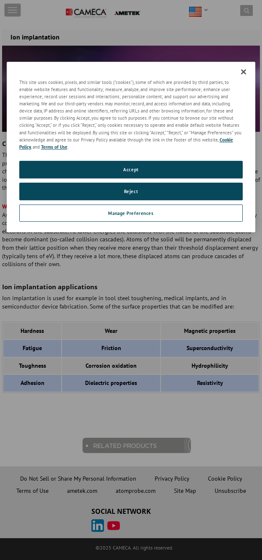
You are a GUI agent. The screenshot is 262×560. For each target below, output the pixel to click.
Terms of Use (54, 147)
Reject (131, 191)
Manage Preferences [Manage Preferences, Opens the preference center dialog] (130, 213)
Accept (130, 169)
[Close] (243, 72)
